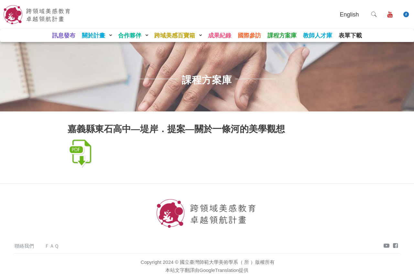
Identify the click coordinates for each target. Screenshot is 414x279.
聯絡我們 (24, 246)
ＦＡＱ (52, 246)
